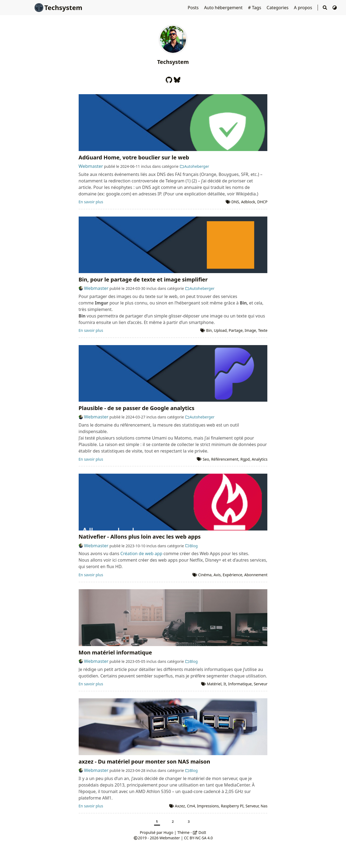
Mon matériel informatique (115, 652)
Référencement (224, 459)
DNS (235, 201)
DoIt (199, 832)
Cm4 (191, 805)
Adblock (248, 201)
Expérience (232, 574)
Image (250, 330)
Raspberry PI (232, 805)
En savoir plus (91, 201)
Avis (217, 574)
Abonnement (256, 574)
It (225, 683)
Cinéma (205, 574)
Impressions (208, 805)
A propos (303, 8)
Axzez (180, 805)
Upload (220, 330)
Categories (278, 8)
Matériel (214, 683)
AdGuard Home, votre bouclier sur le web (134, 157)
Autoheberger (194, 166)
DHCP (262, 201)
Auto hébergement (224, 8)
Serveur (261, 683)
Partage (236, 330)
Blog (191, 545)
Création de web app (141, 553)
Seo (206, 459)
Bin (209, 330)
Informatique (240, 683)
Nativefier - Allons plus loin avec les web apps (140, 536)
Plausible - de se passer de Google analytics (137, 408)
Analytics (259, 459)
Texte (263, 330)
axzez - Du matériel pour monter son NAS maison (144, 761)
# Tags (255, 8)
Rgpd (245, 459)
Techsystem (58, 7)
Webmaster (91, 166)
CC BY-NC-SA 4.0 (198, 837)
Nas (264, 805)
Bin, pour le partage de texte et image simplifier (143, 279)
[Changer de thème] (334, 7)
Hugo (168, 832)
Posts (194, 8)
